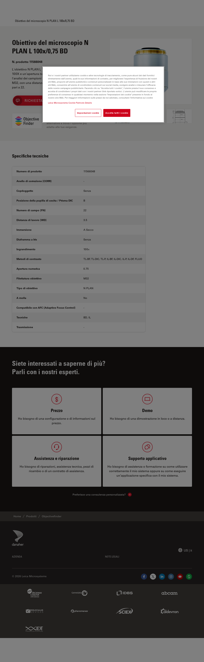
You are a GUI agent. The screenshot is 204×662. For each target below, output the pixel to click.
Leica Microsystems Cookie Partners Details (70, 102)
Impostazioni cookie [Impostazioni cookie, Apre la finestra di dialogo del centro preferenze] (88, 112)
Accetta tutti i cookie (116, 112)
